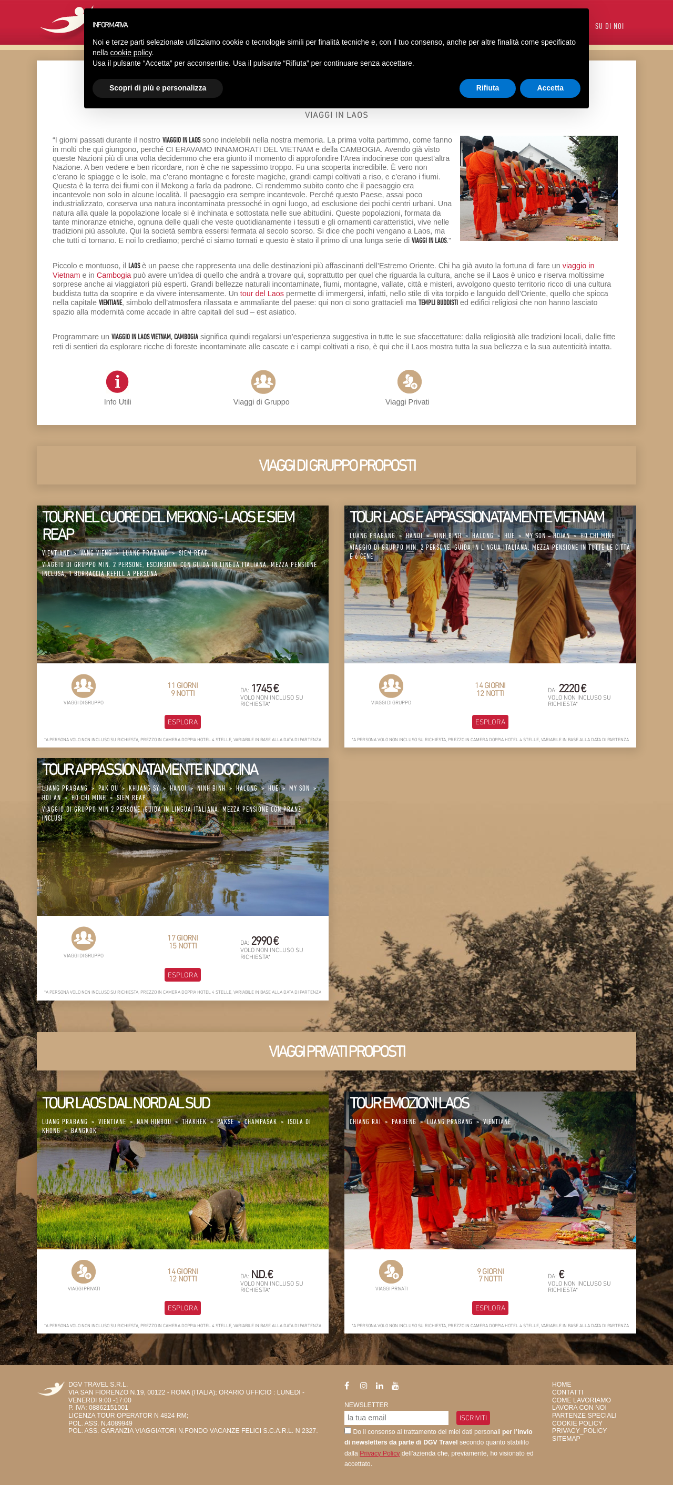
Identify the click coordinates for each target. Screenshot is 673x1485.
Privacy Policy (380, 1453)
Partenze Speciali (584, 1415)
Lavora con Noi (579, 1407)
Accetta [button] (550, 88)
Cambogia (114, 275)
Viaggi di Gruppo (261, 402)
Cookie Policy (577, 1423)
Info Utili (117, 388)
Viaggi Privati (407, 402)
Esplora (183, 722)
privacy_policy (579, 1431)
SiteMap (566, 1438)
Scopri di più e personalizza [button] (157, 88)
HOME (562, 1384)
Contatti (567, 1392)
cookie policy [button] (130, 52)
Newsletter (366, 1405)
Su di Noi (609, 27)
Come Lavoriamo (581, 1400)
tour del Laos (262, 293)
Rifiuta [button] (487, 88)
